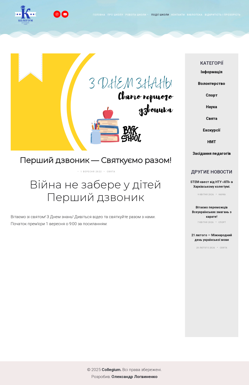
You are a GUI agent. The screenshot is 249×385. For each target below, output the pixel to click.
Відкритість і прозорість (223, 14)
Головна (99, 14)
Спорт (222, 222)
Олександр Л (124, 376)
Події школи (160, 14)
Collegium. (111, 369)
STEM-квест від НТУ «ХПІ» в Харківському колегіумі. (211, 184)
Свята (111, 172)
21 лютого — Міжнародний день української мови (211, 237)
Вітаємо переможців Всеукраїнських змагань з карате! (211, 212)
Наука (222, 194)
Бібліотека (195, 14)
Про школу (115, 14)
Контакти (178, 14)
